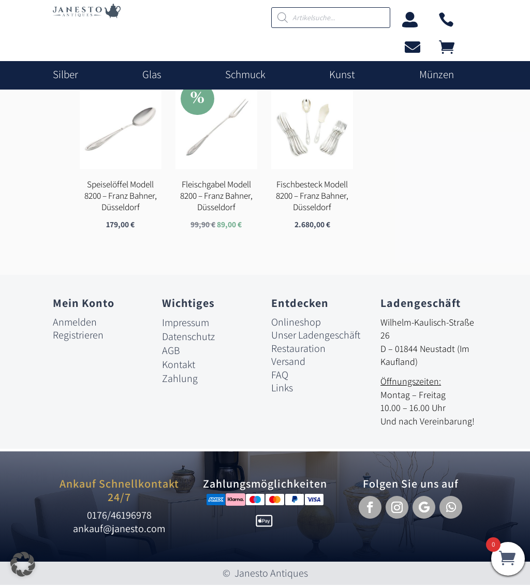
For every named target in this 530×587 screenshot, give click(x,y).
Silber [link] (65, 74)
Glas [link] (151, 74)
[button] (370, 508)
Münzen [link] (436, 74)
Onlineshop (296, 323)
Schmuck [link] (245, 74)
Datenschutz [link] (188, 338)
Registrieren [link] (78, 336)
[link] (86, 15)
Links (282, 390)
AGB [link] (171, 352)
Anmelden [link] (75, 323)
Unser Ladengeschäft (315, 336)
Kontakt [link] (178, 366)
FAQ (279, 376)
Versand (288, 363)
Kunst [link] (342, 74)
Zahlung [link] (180, 380)
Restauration (298, 350)
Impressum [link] (185, 324)
